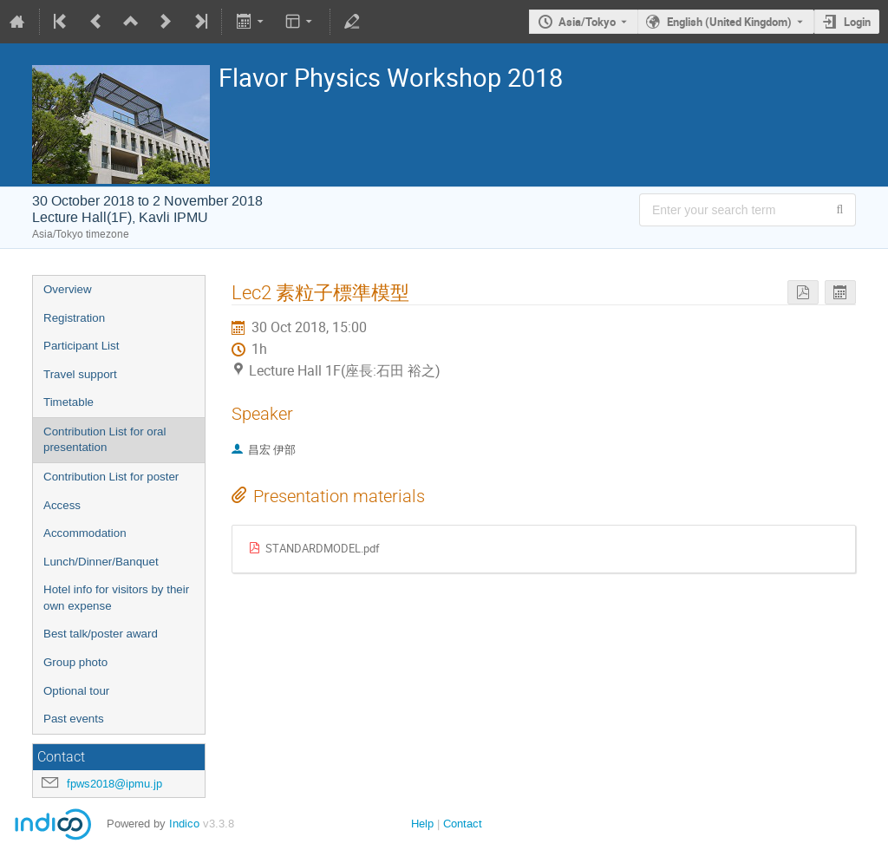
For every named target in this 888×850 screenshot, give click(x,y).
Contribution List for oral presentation (104, 439)
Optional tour (76, 690)
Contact (462, 823)
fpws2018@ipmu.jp (114, 783)
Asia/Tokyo (587, 21)
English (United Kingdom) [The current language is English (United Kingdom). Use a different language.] (729, 21)
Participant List (81, 345)
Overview (67, 289)
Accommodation (85, 532)
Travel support (80, 374)
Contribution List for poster (111, 476)
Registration (74, 317)
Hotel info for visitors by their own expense (116, 597)
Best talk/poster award (100, 633)
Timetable (68, 402)
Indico (184, 823)
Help (422, 823)
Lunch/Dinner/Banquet (101, 561)
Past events (73, 718)
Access (62, 505)
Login (857, 21)
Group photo (75, 662)
